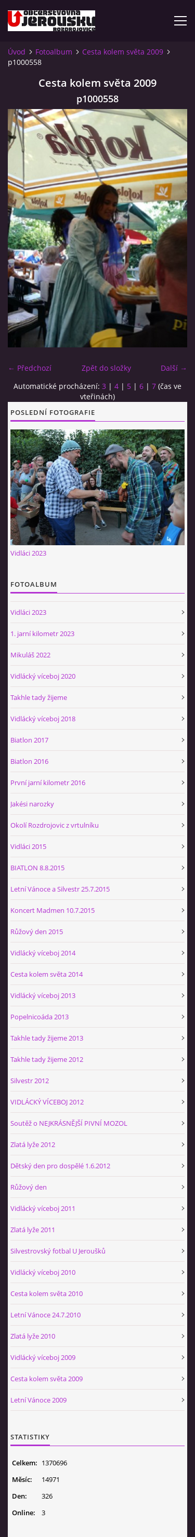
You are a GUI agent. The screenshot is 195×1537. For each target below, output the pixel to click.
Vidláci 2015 (28, 846)
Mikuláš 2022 (30, 654)
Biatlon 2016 (29, 761)
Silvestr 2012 (29, 1080)
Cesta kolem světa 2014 (46, 974)
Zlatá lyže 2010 (32, 1336)
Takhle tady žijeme (38, 697)
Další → (174, 368)
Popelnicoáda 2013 (39, 1016)
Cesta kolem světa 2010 (46, 1293)
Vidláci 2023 (28, 553)
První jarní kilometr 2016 (47, 782)
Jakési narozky (32, 803)
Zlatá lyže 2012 (32, 1144)
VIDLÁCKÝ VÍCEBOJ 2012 (47, 1102)
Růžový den (28, 1187)
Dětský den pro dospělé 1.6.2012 (60, 1165)
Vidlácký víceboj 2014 (42, 953)
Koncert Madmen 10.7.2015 (52, 910)
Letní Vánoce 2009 (38, 1400)
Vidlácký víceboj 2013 (42, 995)
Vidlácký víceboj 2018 (42, 718)
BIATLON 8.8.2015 (37, 867)
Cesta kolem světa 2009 (122, 52)
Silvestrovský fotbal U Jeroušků (58, 1251)
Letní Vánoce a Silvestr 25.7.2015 (60, 889)
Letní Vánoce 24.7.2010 (45, 1314)
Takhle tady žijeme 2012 (46, 1059)
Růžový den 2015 (36, 931)
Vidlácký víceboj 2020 (42, 676)
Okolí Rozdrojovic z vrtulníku (54, 825)
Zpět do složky (106, 368)
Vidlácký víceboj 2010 (42, 1272)
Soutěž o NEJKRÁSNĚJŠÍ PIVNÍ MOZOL (68, 1123)
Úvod (16, 52)
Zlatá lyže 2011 (32, 1229)
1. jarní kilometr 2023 (42, 633)
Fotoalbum (53, 52)
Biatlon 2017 (29, 740)
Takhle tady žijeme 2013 (46, 1038)
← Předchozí (29, 368)
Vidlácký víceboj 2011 (42, 1208)
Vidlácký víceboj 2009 (42, 1357)
